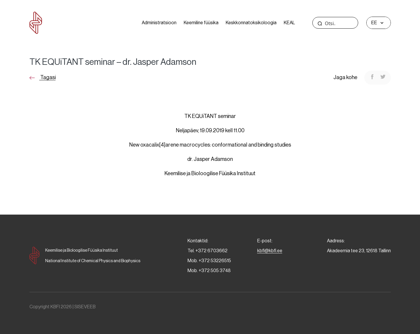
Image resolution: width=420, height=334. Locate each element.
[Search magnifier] (320, 23)
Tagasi (42, 77)
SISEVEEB (85, 306)
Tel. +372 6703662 (208, 250)
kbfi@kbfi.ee (269, 250)
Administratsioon (159, 22)
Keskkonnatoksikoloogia (251, 22)
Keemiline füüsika (201, 22)
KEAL (289, 22)
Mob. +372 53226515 (209, 260)
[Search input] (346, 23)
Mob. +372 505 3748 (209, 270)
